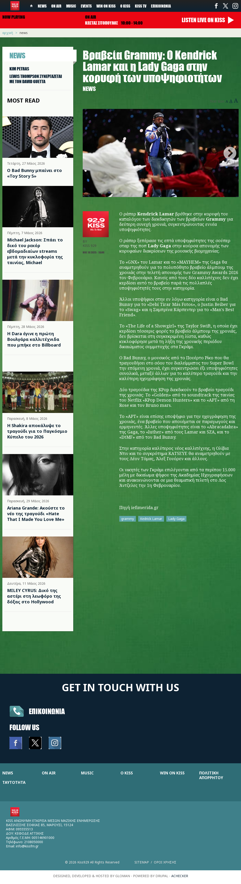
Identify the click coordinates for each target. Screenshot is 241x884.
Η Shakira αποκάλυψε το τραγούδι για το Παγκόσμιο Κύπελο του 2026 (37, 431)
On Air (56, 6)
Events (86, 6)
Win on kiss (106, 6)
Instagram (235, 5)
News (42, 6)
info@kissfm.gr (27, 846)
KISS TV (140, 6)
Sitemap (141, 862)
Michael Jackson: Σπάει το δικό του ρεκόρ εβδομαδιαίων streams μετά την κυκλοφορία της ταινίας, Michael (35, 251)
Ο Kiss (125, 6)
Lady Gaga (176, 518)
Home (31, 5)
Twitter (225, 5)
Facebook (216, 5)
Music (71, 6)
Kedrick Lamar (151, 518)
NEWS (7, 773)
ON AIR (49, 773)
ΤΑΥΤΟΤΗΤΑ (14, 782)
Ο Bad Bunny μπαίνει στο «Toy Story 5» (34, 173)
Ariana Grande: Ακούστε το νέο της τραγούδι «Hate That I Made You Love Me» (36, 513)
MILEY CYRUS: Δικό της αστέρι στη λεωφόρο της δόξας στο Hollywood (34, 596)
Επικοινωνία (161, 6)
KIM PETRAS (19, 68)
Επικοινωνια (47, 711)
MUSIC (87, 773)
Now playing (13, 17)
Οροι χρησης (165, 862)
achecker (179, 876)
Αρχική (7, 32)
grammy (127, 518)
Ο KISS (126, 773)
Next (230, 153)
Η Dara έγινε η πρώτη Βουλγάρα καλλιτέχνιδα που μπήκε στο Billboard (34, 339)
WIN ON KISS (172, 773)
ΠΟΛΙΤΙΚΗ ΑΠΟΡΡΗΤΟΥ (211, 775)
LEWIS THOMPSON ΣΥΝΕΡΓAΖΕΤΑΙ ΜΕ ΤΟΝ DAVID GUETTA (35, 79)
